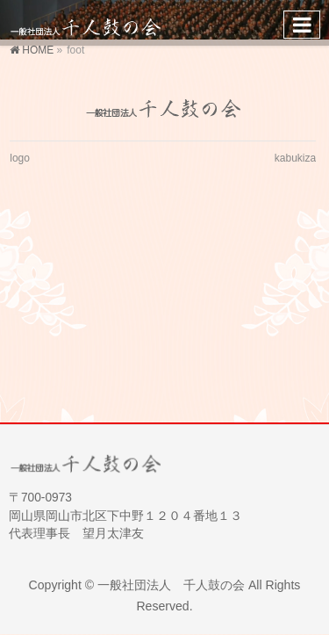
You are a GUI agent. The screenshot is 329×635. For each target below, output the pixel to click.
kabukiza (295, 158)
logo (20, 158)
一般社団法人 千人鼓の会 (171, 585)
